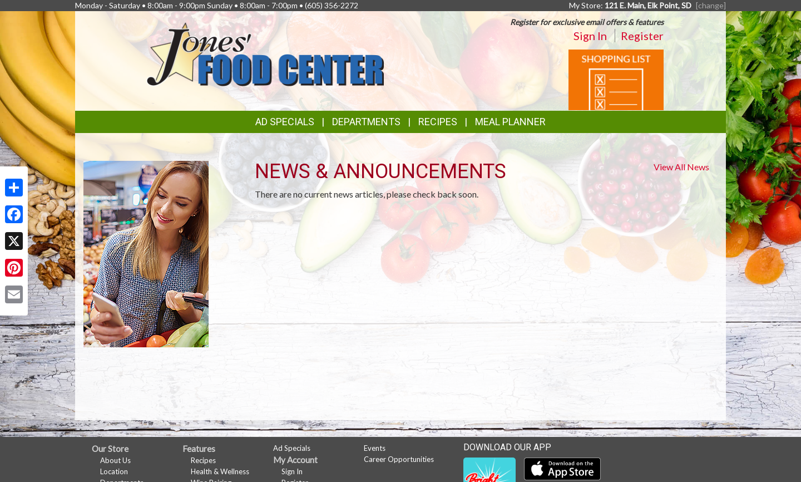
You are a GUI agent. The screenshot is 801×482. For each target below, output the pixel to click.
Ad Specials (284, 121)
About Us (115, 460)
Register (642, 35)
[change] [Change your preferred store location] (711, 5)
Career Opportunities (399, 459)
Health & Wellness (220, 471)
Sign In (590, 35)
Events (374, 448)
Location (114, 471)
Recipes (437, 121)
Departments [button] (366, 121)
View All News (681, 166)
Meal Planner (510, 121)
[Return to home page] (265, 53)
